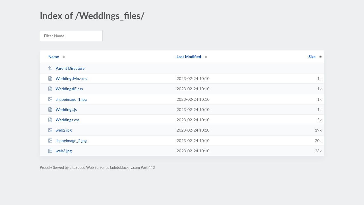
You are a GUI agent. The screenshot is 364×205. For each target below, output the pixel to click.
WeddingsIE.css (65, 88)
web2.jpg (60, 130)
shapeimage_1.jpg (67, 99)
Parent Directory (66, 68)
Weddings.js (62, 109)
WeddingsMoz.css (67, 78)
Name (53, 56)
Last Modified (189, 56)
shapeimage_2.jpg (67, 140)
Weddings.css (63, 119)
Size (312, 56)
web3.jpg (60, 150)
